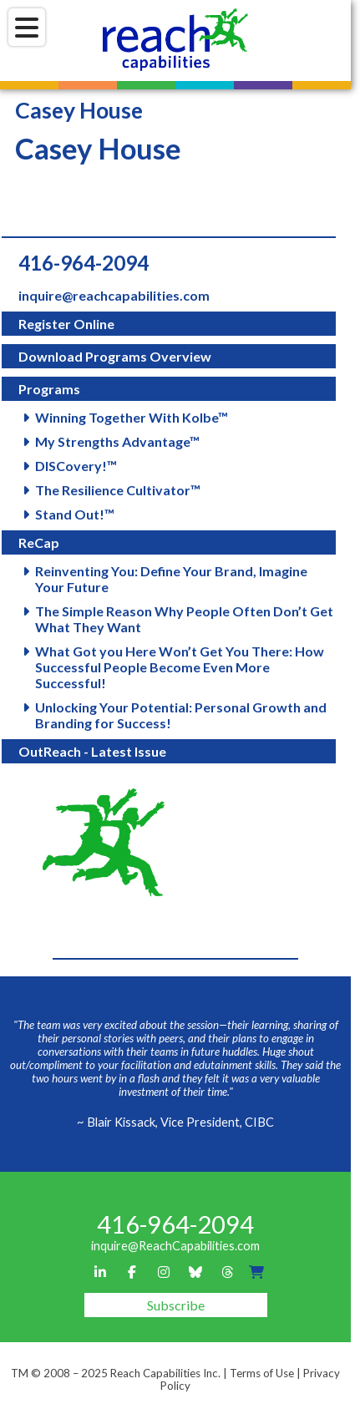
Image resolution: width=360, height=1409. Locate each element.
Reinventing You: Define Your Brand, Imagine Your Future (171, 579)
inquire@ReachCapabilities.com (175, 1246)
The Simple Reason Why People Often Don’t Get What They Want (184, 619)
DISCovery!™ (76, 466)
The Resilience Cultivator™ (117, 490)
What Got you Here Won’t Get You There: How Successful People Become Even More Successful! (179, 667)
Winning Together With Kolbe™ (131, 417)
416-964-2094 (83, 263)
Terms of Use (262, 1373)
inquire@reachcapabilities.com (114, 295)
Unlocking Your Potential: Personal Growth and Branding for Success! (181, 715)
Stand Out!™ (74, 514)
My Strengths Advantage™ (117, 441)
